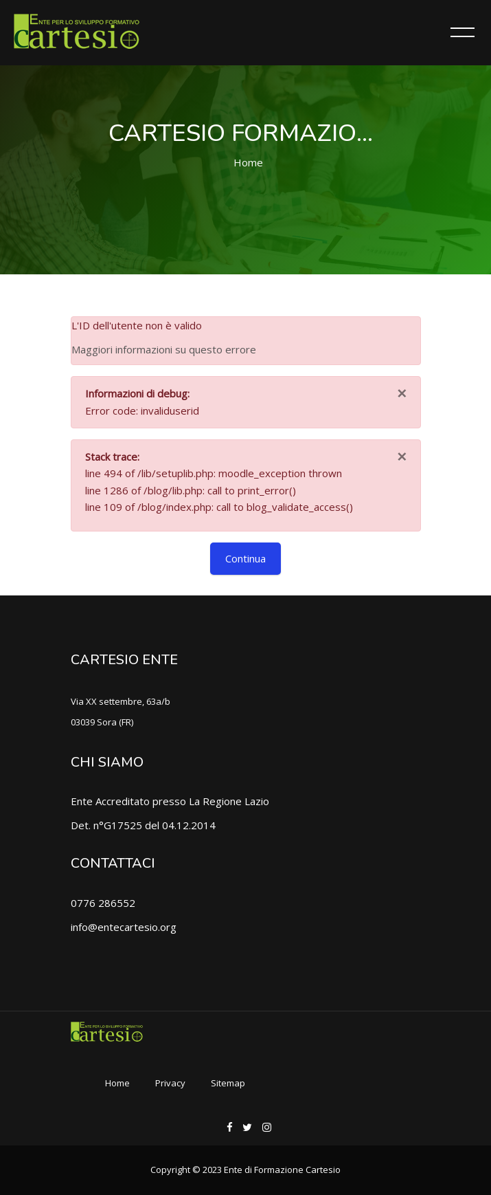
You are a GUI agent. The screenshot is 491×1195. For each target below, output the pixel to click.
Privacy (170, 1083)
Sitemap (228, 1083)
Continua (245, 558)
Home (248, 162)
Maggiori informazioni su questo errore (163, 349)
